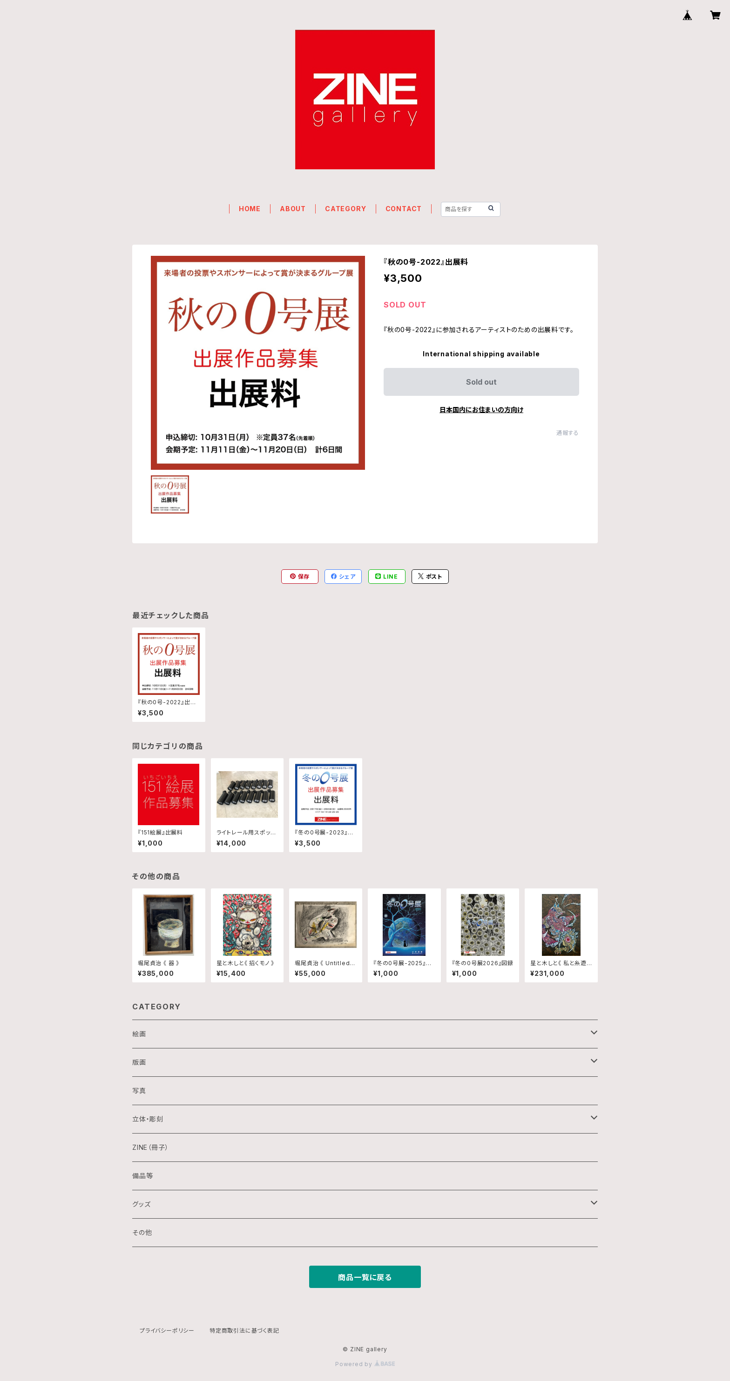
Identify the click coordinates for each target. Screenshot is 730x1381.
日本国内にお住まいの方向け (481, 410)
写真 (139, 1090)
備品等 (142, 1176)
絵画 (139, 1034)
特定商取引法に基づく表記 (244, 1330)
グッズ (141, 1204)
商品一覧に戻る (365, 1277)
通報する (567, 432)
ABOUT (293, 209)
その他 (142, 1232)
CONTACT (403, 209)
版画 (139, 1062)
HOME (250, 209)
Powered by (365, 1364)
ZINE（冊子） (150, 1147)
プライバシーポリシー (167, 1330)
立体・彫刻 (147, 1119)
